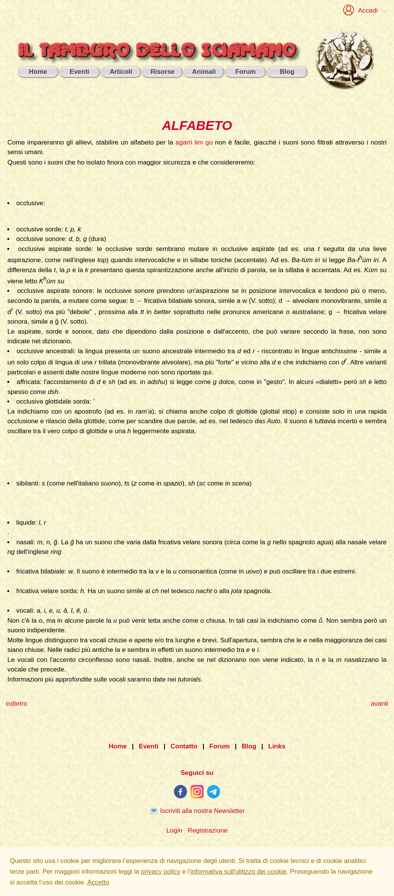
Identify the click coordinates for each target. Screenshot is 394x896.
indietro (16, 703)
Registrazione (208, 830)
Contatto (183, 746)
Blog (249, 746)
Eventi (149, 746)
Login (174, 830)
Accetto (98, 882)
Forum (219, 746)
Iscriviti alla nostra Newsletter (197, 810)
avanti (379, 703)
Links (276, 746)
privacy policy (160, 871)
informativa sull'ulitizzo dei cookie (238, 871)
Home (118, 746)
